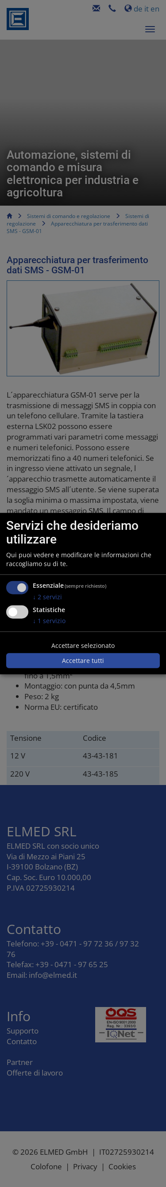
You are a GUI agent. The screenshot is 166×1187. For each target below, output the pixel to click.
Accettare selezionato (83, 645)
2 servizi (47, 596)
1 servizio (49, 620)
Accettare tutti (83, 660)
